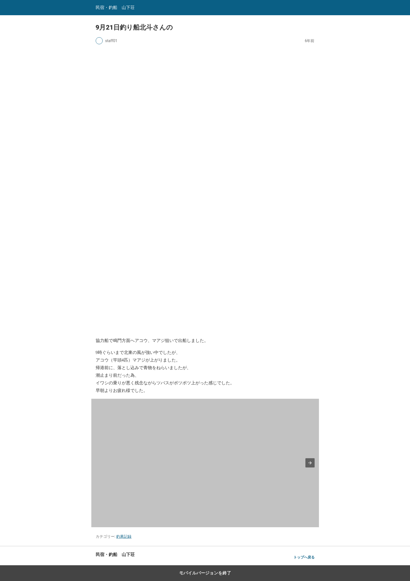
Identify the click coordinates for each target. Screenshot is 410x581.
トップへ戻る (304, 557)
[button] (310, 462)
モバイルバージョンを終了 (205, 573)
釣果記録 (123, 536)
